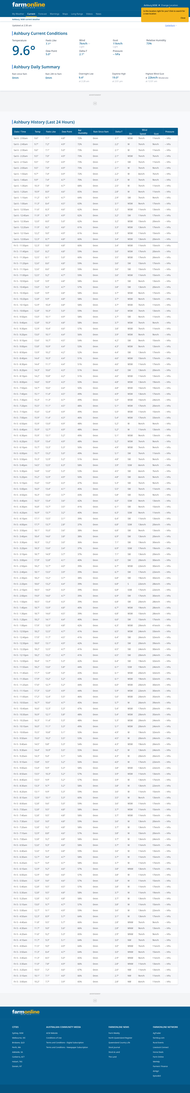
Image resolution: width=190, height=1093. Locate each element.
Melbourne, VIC (19, 1038)
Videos (89, 13)
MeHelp (156, 1061)
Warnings (54, 13)
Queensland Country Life (119, 1042)
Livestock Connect (160, 1047)
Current (31, 14)
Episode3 (157, 1076)
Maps (65, 13)
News (98, 13)
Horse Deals (158, 1052)
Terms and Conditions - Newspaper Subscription (67, 1047)
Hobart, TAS (17, 1061)
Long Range (77, 13)
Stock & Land (114, 1052)
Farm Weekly (114, 1033)
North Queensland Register (120, 1038)
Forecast (42, 13)
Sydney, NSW (17, 1033)
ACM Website (52, 1033)
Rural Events (158, 1042)
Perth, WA (16, 1047)
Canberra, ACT (18, 1057)
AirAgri (156, 1071)
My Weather (18, 13)
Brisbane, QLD (18, 1042)
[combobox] (171, 25)
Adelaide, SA (17, 1052)
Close (183, 18)
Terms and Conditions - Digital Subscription (65, 1042)
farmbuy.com (158, 1038)
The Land (113, 1057)
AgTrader (157, 1033)
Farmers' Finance (160, 1066)
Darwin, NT (17, 1066)
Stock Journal (114, 1047)
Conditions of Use (53, 1038)
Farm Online (158, 1057)
